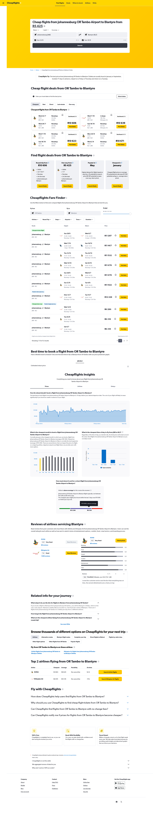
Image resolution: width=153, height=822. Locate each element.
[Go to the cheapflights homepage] (14, 3)
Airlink (43, 539)
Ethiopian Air (45, 550)
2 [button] (124, 341)
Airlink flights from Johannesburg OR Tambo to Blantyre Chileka (45, 652)
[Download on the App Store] (119, 789)
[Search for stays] (3, 13)
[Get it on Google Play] (119, 785)
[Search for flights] (3, 9)
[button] (3, 3)
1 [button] (120, 341)
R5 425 (37, 26)
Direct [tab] (51, 104)
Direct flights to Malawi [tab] (97, 637)
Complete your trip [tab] (80, 637)
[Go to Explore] (3, 21)
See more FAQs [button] (65, 624)
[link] (42, 186)
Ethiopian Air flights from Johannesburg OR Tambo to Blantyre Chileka (79, 652)
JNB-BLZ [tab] (80, 361)
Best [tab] (44, 104)
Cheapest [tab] (36, 104)
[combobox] (36, 30)
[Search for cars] (3, 17)
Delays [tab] (113, 386)
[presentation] (44, 26)
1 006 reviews (45, 556)
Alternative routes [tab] (47, 637)
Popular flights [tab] (75, 641)
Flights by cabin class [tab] (115, 637)
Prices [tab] (47, 386)
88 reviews (44, 544)
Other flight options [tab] (39, 641)
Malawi (37, 70)
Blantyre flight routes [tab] (63, 637)
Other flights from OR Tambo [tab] (58, 641)
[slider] (130, 214)
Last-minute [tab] (61, 104)
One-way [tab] (72, 104)
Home (31, 70)
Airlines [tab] (79, 386)
